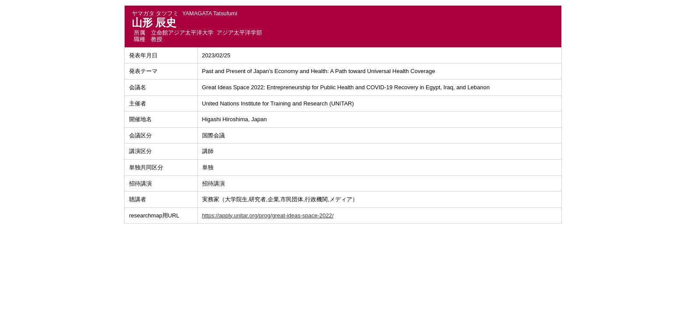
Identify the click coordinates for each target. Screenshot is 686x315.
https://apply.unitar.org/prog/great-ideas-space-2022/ (268, 215)
